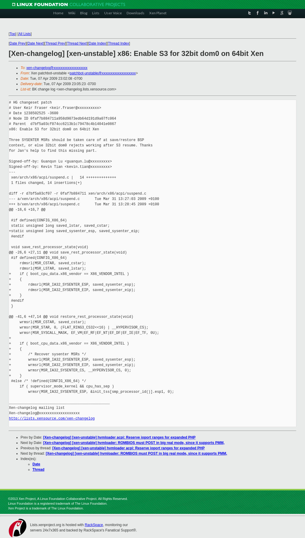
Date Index (97, 43)
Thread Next (77, 43)
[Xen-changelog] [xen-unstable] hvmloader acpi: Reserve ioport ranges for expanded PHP (119, 437)
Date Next (35, 43)
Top (12, 34)
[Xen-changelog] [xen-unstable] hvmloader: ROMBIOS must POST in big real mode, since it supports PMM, (134, 443)
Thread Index (118, 43)
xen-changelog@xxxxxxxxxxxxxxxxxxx (57, 68)
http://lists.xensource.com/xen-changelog (52, 418)
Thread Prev (55, 43)
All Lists (24, 34)
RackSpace (94, 525)
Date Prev (17, 43)
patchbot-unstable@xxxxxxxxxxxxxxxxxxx (103, 73)
